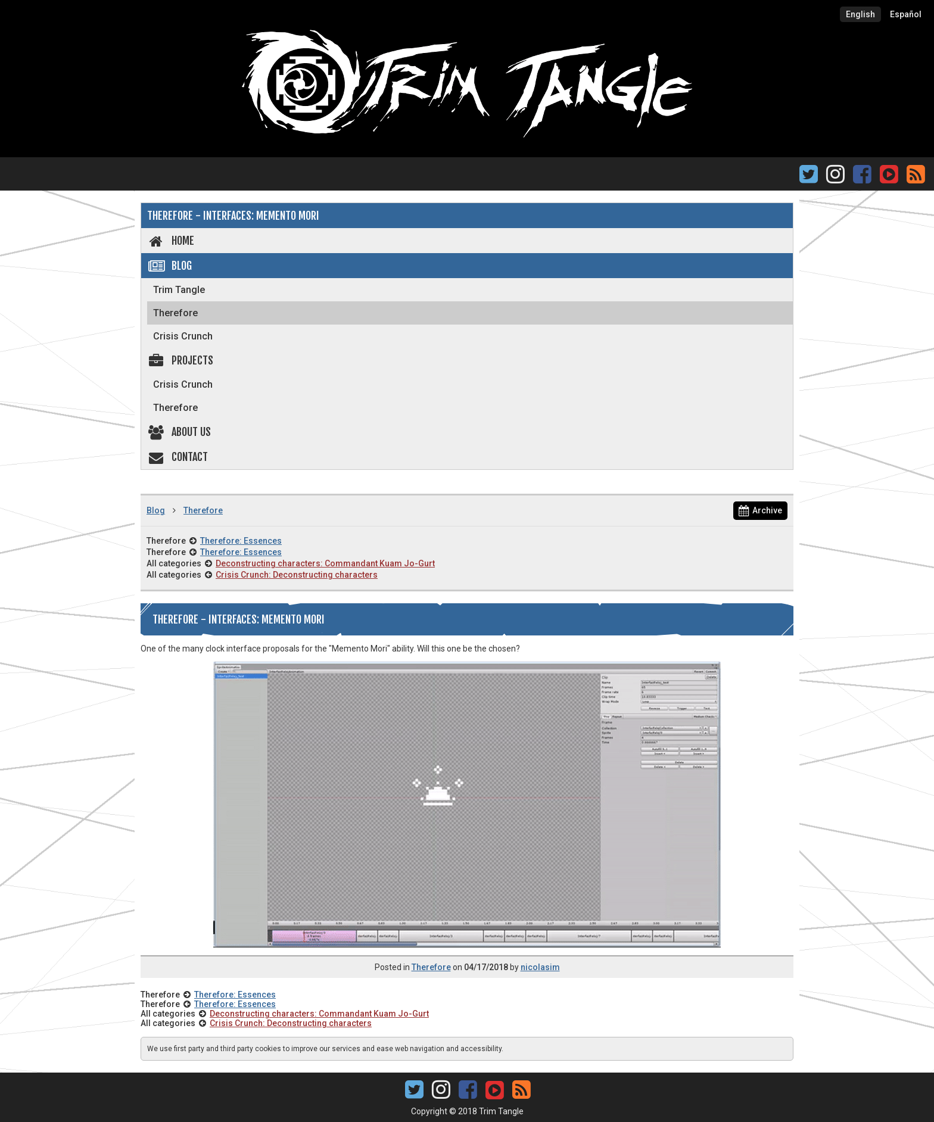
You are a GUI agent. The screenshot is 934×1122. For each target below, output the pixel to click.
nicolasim (540, 967)
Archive (760, 510)
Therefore (175, 313)
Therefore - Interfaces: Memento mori (233, 215)
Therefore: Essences (241, 541)
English (860, 14)
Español (905, 14)
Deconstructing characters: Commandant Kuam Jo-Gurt (325, 563)
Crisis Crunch (183, 336)
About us (179, 431)
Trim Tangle (179, 289)
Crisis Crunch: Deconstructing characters (297, 574)
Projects (180, 360)
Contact (177, 456)
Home (170, 240)
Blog (169, 265)
